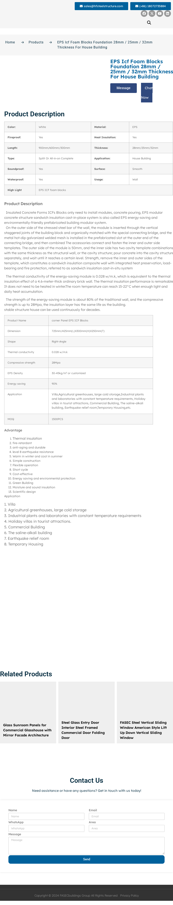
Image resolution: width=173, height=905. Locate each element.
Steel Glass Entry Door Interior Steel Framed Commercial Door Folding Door (83, 730)
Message (14, 834)
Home (10, 42)
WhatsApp (16, 822)
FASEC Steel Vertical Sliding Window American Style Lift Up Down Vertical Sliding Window (143, 730)
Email (93, 810)
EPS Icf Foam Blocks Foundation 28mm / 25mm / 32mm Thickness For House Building (105, 44)
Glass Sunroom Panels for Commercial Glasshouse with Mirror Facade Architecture (27, 730)
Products (36, 42)
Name (12, 810)
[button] (149, 22)
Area (92, 822)
